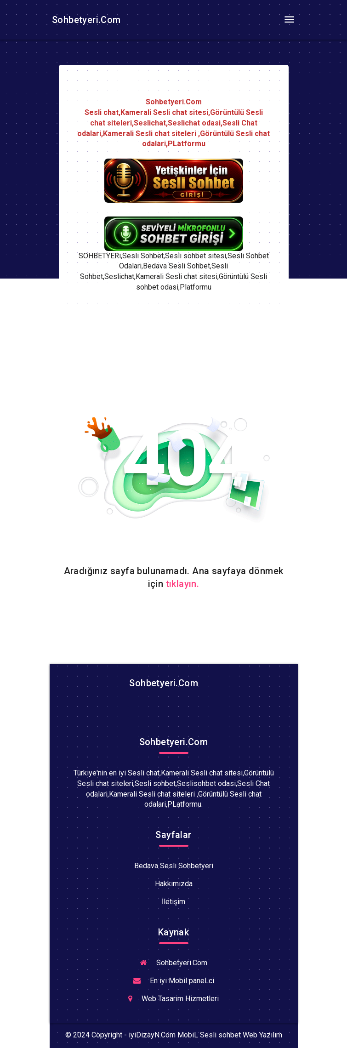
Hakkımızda (174, 883)
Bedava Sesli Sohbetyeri (173, 865)
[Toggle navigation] (289, 19)
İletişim (173, 901)
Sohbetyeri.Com (85, 19)
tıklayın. (182, 583)
